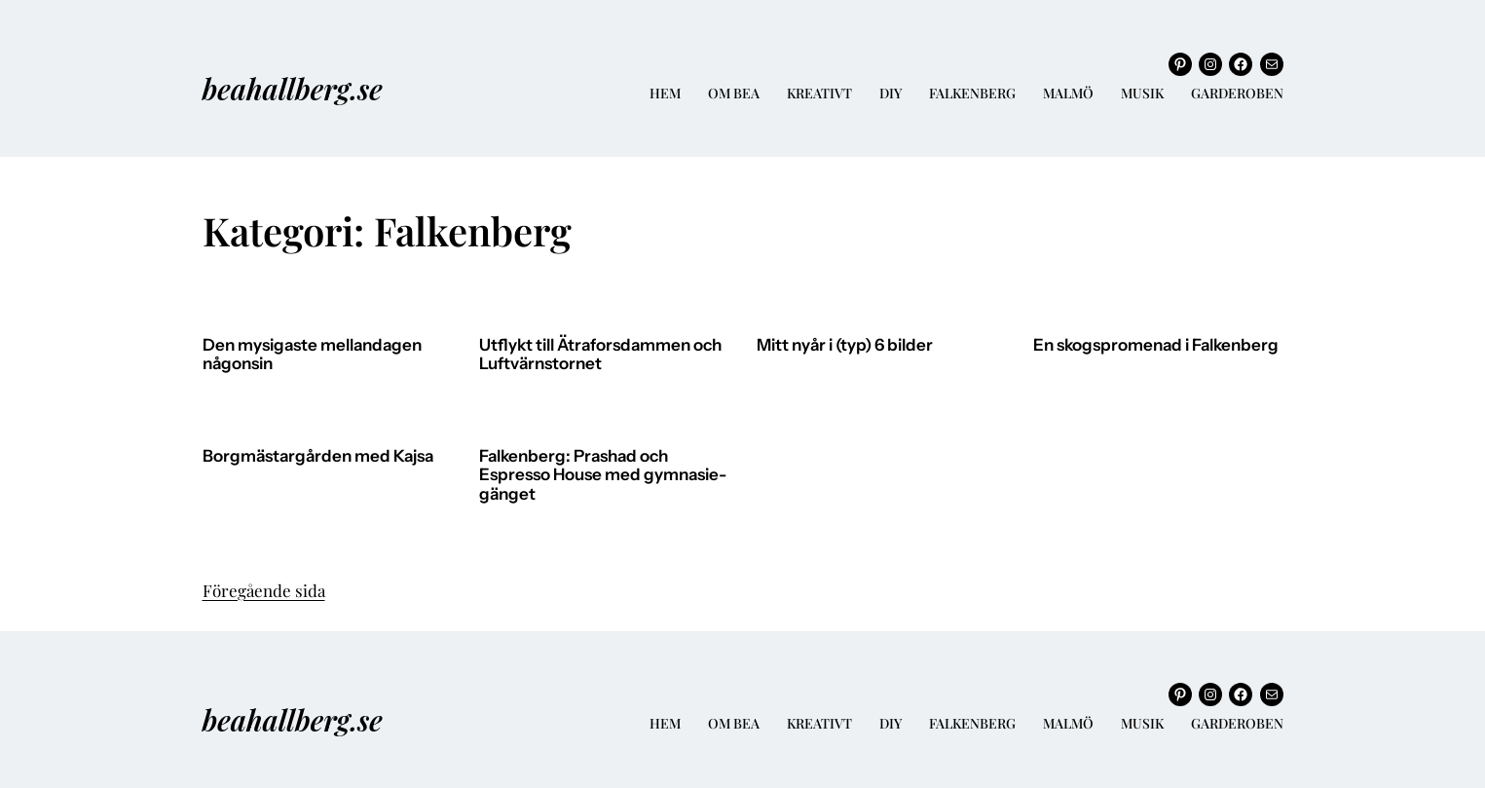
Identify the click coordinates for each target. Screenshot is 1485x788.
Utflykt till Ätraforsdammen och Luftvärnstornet (600, 355)
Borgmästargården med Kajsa (318, 456)
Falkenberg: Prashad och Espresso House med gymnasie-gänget (602, 475)
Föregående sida (264, 590)
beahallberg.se (293, 88)
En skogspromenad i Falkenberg (1156, 345)
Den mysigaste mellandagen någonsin (312, 355)
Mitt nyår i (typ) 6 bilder (845, 345)
